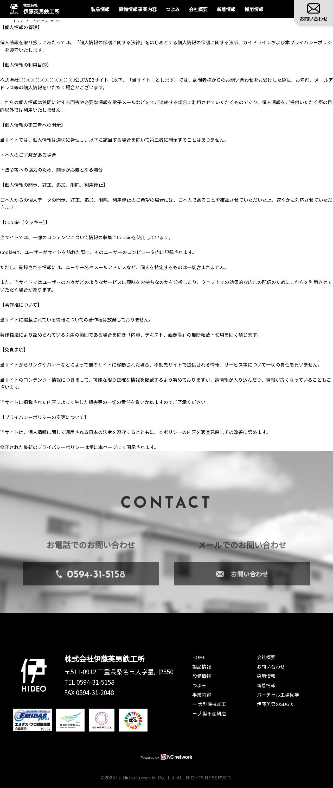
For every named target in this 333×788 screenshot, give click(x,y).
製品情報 (96, 9)
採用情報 (258, 9)
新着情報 (230, 9)
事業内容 (201, 694)
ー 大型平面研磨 (209, 713)
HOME (199, 657)
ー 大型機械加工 (209, 704)
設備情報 (123, 9)
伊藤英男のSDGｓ (275, 704)
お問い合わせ (271, 666)
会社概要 (202, 9)
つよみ (177, 9)
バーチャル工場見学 (278, 694)
